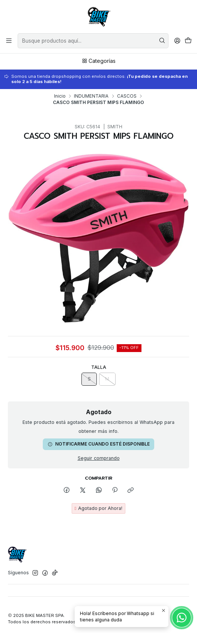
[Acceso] (177, 40)
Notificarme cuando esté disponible (99, 444)
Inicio (60, 96)
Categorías (98, 61)
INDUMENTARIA (91, 96)
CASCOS (127, 96)
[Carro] (188, 40)
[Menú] (9, 40)
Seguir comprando (99, 458)
